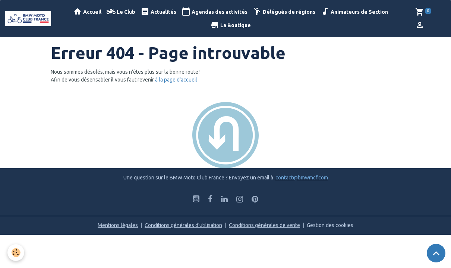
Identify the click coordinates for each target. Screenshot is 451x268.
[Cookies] (15, 252)
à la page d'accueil (176, 80)
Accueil (87, 12)
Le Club (121, 12)
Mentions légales (118, 225)
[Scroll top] (436, 253)
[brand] (28, 18)
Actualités (158, 12)
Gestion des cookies (330, 225)
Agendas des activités (214, 12)
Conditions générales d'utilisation (183, 225)
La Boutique (230, 25)
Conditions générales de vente (264, 225)
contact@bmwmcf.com (301, 178)
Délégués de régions (284, 12)
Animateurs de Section (354, 12)
